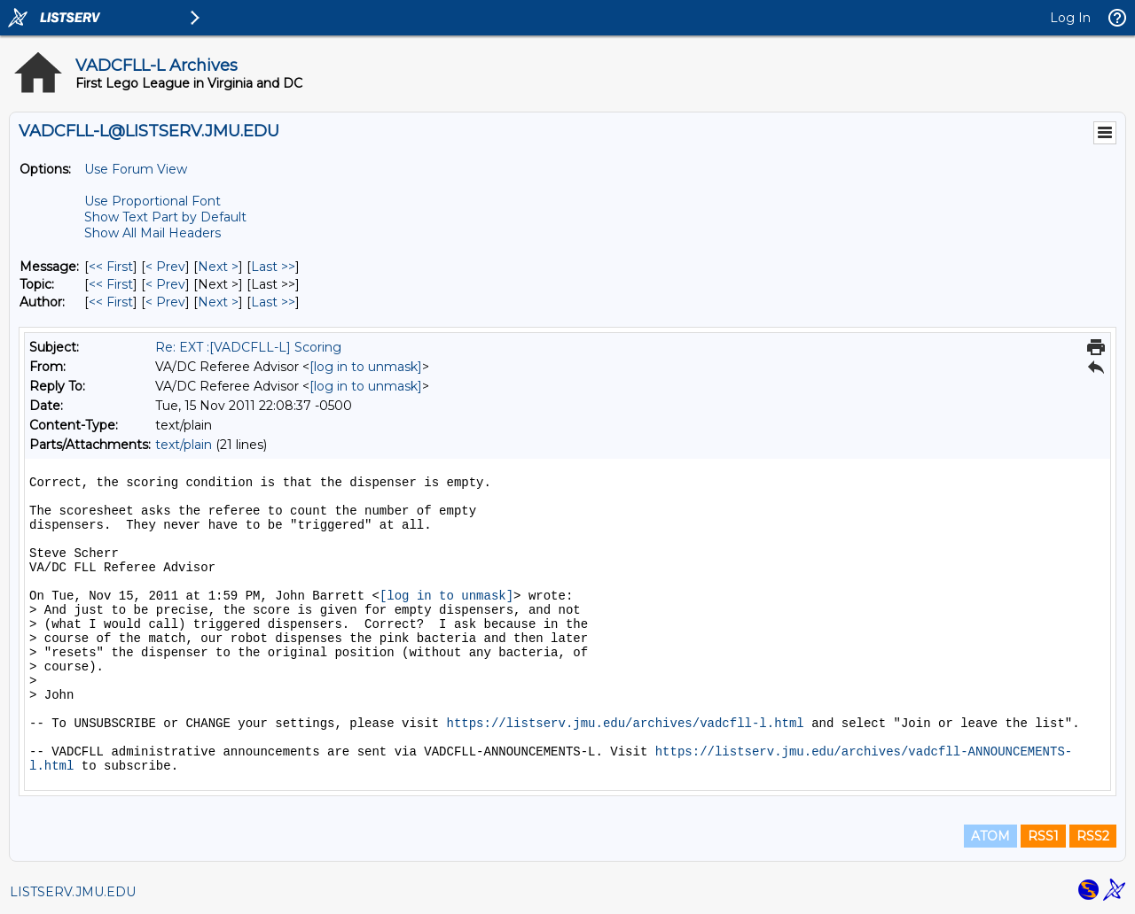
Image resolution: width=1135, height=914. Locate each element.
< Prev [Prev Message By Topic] (165, 284)
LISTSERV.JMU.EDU (73, 892)
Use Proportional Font (152, 201)
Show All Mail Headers (152, 233)
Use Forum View (135, 169)
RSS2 (1092, 836)
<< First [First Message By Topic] (111, 284)
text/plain (183, 445)
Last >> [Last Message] (273, 267)
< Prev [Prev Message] (165, 267)
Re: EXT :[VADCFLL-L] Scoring (248, 347)
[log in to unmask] (365, 367)
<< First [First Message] (111, 267)
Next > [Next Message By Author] (218, 302)
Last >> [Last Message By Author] (273, 302)
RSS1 (1043, 836)
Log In (1070, 18)
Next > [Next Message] (218, 267)
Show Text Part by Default (165, 217)
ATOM (990, 836)
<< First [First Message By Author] (111, 302)
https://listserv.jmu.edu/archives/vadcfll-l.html (624, 723)
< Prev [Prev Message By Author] (165, 302)
